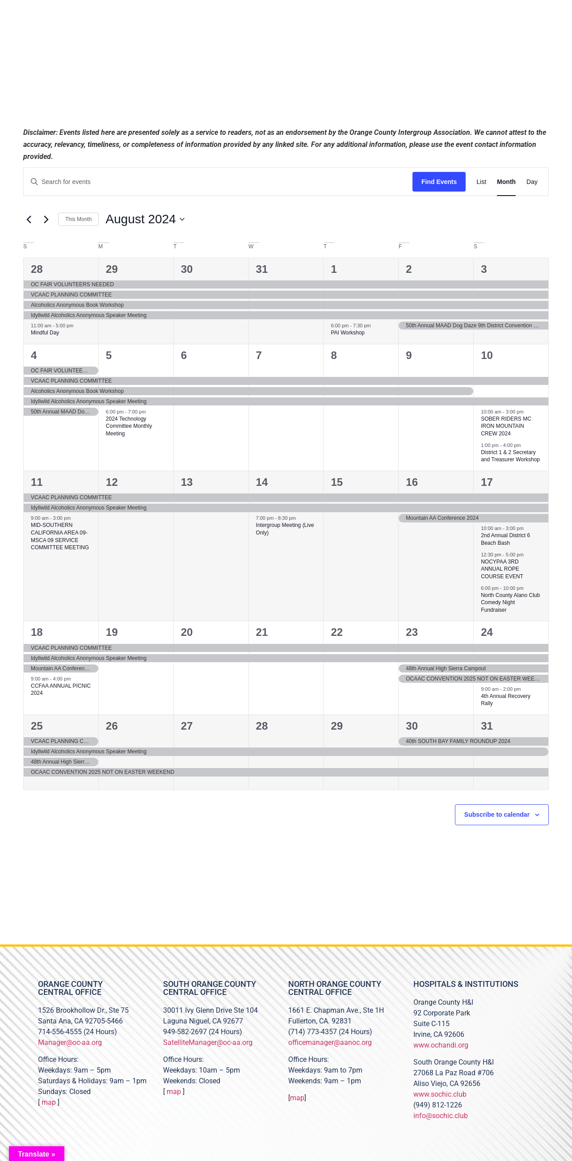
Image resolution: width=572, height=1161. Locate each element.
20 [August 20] (187, 632)
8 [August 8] (333, 355)
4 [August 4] (34, 355)
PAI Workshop (348, 333)
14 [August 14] (262, 482)
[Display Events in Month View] (506, 182)
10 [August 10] (487, 355)
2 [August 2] (409, 269)
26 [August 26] (112, 726)
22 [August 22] (337, 632)
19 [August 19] (112, 632)
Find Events (439, 181)
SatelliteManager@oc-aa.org (207, 1042)
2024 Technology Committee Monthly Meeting (129, 426)
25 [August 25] (37, 726)
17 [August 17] (487, 482)
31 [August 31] (487, 726)
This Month (78, 219)
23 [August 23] (412, 632)
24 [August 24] (487, 632)
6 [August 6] (184, 355)
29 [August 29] (337, 726)
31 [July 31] (262, 269)
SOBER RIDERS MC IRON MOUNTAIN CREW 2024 (506, 426)
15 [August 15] (337, 482)
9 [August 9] (409, 355)
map (49, 1102)
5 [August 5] (109, 355)
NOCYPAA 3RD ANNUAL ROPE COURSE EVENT (502, 569)
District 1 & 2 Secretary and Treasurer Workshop (510, 456)
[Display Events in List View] (481, 182)
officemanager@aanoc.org (330, 1042)
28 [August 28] (262, 726)
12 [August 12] (112, 482)
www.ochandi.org (440, 1045)
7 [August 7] (259, 355)
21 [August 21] (262, 632)
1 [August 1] (333, 269)
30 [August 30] (412, 726)
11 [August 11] (37, 482)
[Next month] (46, 219)
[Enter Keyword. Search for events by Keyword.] (218, 182)
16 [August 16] (412, 482)
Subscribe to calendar (497, 814)
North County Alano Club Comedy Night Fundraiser (510, 602)
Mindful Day (45, 333)
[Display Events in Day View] (532, 182)
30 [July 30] (187, 269)
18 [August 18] (37, 632)
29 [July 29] (112, 269)
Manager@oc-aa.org (70, 1042)
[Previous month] (28, 219)
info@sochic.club (440, 1115)
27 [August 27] (187, 726)
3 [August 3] (484, 269)
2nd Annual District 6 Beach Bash (505, 539)
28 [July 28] (37, 269)
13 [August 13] (187, 482)
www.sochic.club (440, 1094)
